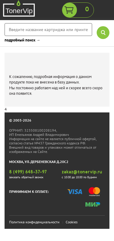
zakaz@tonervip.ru (82, 172)
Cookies (72, 222)
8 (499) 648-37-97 (28, 172)
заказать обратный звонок (26, 177)
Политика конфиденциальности (34, 222)
